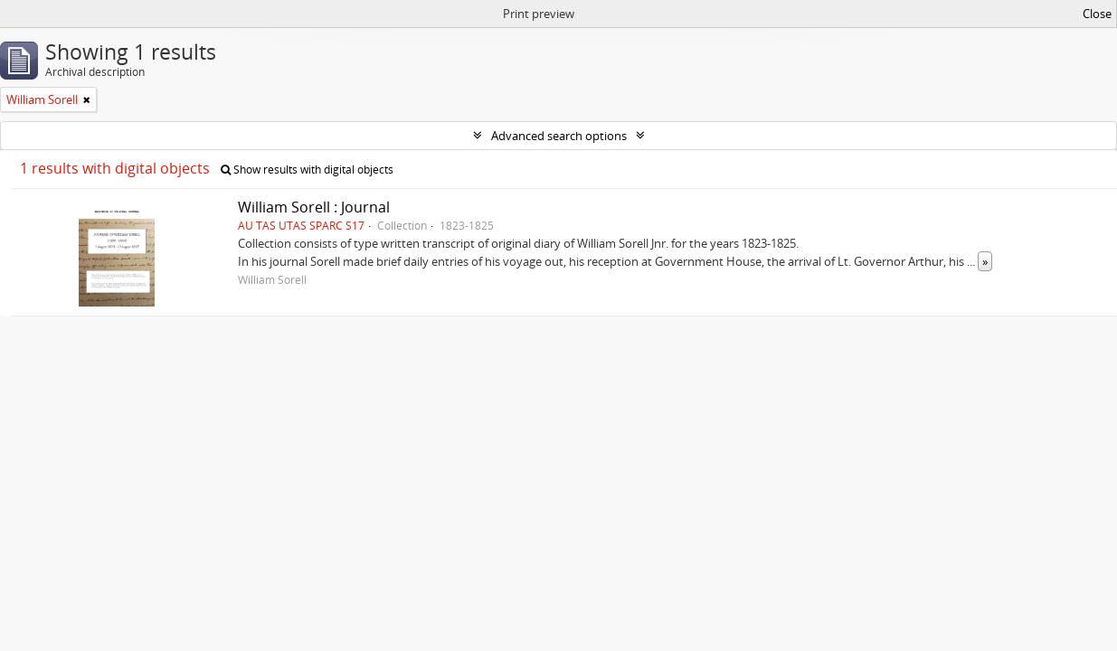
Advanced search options (559, 135)
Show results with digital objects (307, 169)
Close (1097, 13)
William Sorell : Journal (314, 207)
